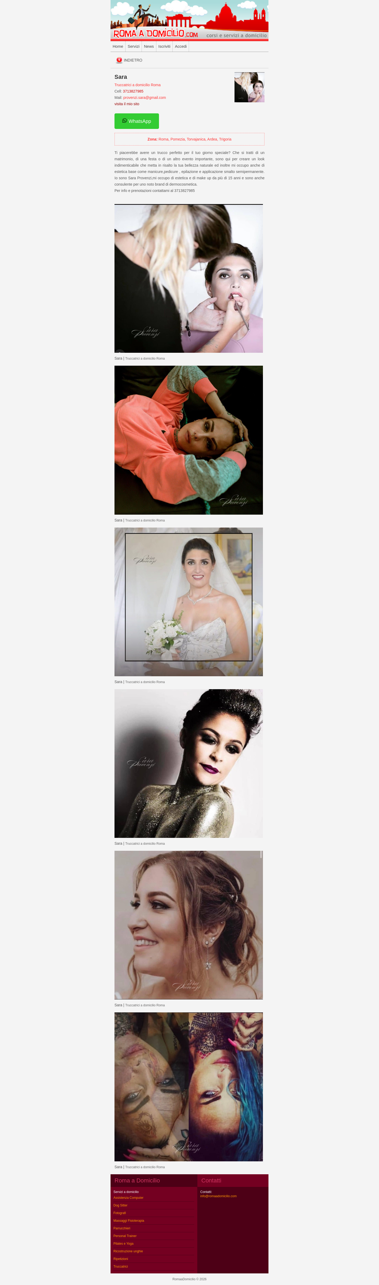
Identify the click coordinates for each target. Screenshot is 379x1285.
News (149, 46)
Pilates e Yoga (123, 1243)
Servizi (133, 46)
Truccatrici (120, 1266)
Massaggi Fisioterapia (128, 1221)
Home (118, 46)
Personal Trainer (125, 1236)
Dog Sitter (120, 1205)
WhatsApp (136, 121)
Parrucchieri (121, 1228)
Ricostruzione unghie (128, 1251)
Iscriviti (164, 46)
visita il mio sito (126, 104)
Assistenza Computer (128, 1198)
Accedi (181, 46)
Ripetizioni (120, 1259)
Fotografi (119, 1213)
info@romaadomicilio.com (218, 1196)
